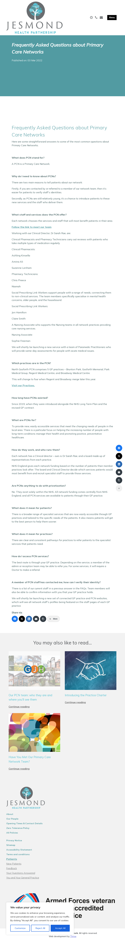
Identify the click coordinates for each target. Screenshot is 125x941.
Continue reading (19, 706)
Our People (12, 818)
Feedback (11, 868)
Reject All (40, 928)
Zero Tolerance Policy (17, 828)
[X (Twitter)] (22, 619)
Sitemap (10, 845)
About (9, 814)
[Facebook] (15, 619)
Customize (20, 928)
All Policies (12, 832)
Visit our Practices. (23, 385)
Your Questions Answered (20, 872)
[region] (40, 918)
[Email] (36, 619)
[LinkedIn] (29, 619)
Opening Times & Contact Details (24, 823)
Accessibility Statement (19, 849)
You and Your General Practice (22, 877)
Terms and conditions (18, 854)
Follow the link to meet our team (31, 227)
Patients (11, 859)
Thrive (73, 936)
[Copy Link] (43, 619)
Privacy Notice (14, 840)
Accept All (60, 928)
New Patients (13, 863)
